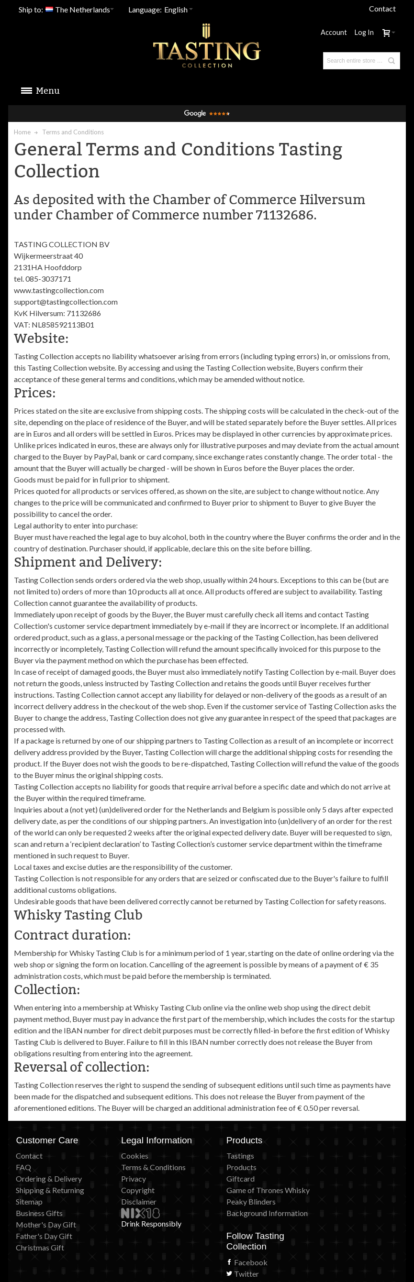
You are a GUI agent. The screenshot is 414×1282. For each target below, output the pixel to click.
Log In (363, 32)
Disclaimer (131, 1201)
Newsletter (334, 1200)
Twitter (328, 1177)
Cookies (127, 1155)
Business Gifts (39, 1212)
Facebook (332, 1166)
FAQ (24, 1167)
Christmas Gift (40, 1247)
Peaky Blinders (235, 1201)
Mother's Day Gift (46, 1224)
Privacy (125, 1178)
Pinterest (331, 1189)
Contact (382, 8)
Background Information (251, 1212)
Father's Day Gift (44, 1235)
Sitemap (29, 1201)
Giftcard (225, 1178)
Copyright (130, 1189)
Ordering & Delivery (49, 1178)
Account (334, 32)
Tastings (225, 1155)
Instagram (332, 1211)
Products (226, 1167)
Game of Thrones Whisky (252, 1189)
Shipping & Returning (50, 1189)
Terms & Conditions (145, 1167)
